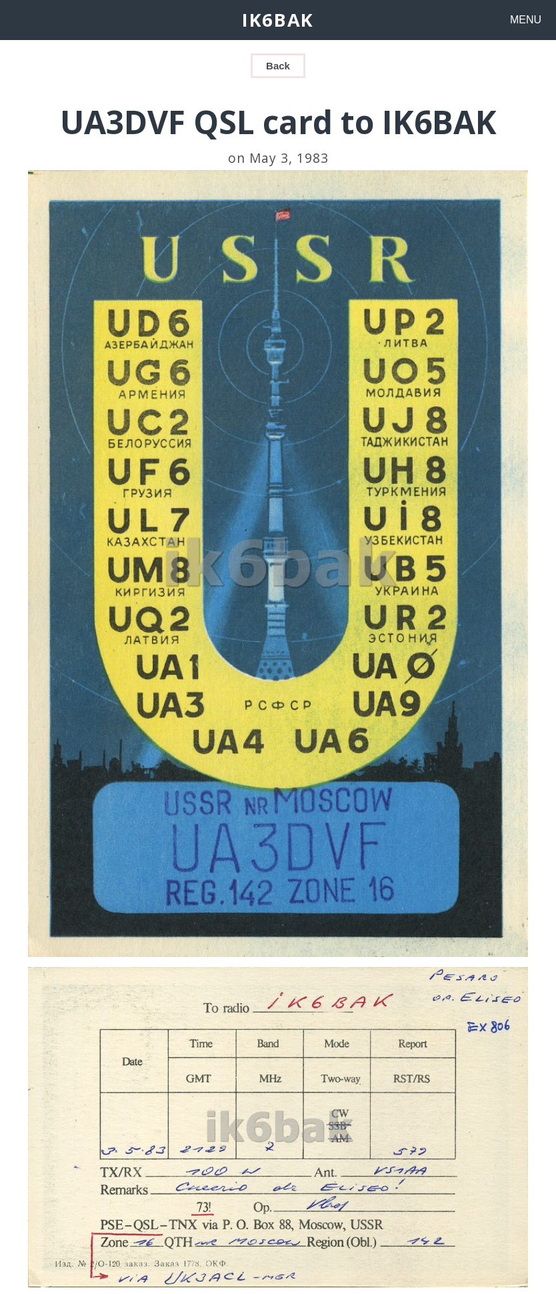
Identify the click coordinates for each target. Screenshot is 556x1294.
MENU (525, 19)
